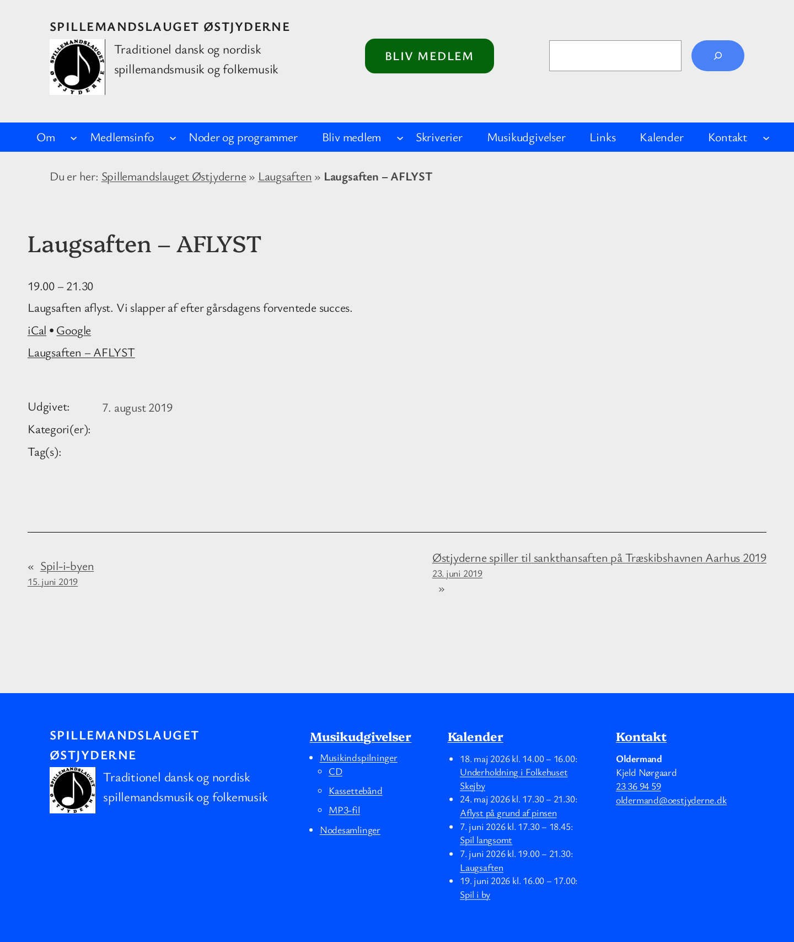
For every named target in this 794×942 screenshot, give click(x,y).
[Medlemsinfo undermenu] (172, 137)
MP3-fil (344, 809)
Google (73, 330)
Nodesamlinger (350, 829)
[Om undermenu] (73, 137)
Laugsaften (285, 176)
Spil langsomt (486, 840)
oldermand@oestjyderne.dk (671, 799)
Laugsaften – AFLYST (81, 352)
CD (335, 771)
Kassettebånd (355, 790)
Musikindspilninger (359, 757)
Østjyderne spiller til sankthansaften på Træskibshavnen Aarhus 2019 (599, 564)
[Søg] (717, 55)
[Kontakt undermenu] (766, 137)
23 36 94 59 (638, 785)
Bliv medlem (429, 55)
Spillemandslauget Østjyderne (170, 26)
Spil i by (475, 894)
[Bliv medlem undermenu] (400, 137)
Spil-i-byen (61, 572)
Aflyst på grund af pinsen (508, 812)
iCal (37, 330)
